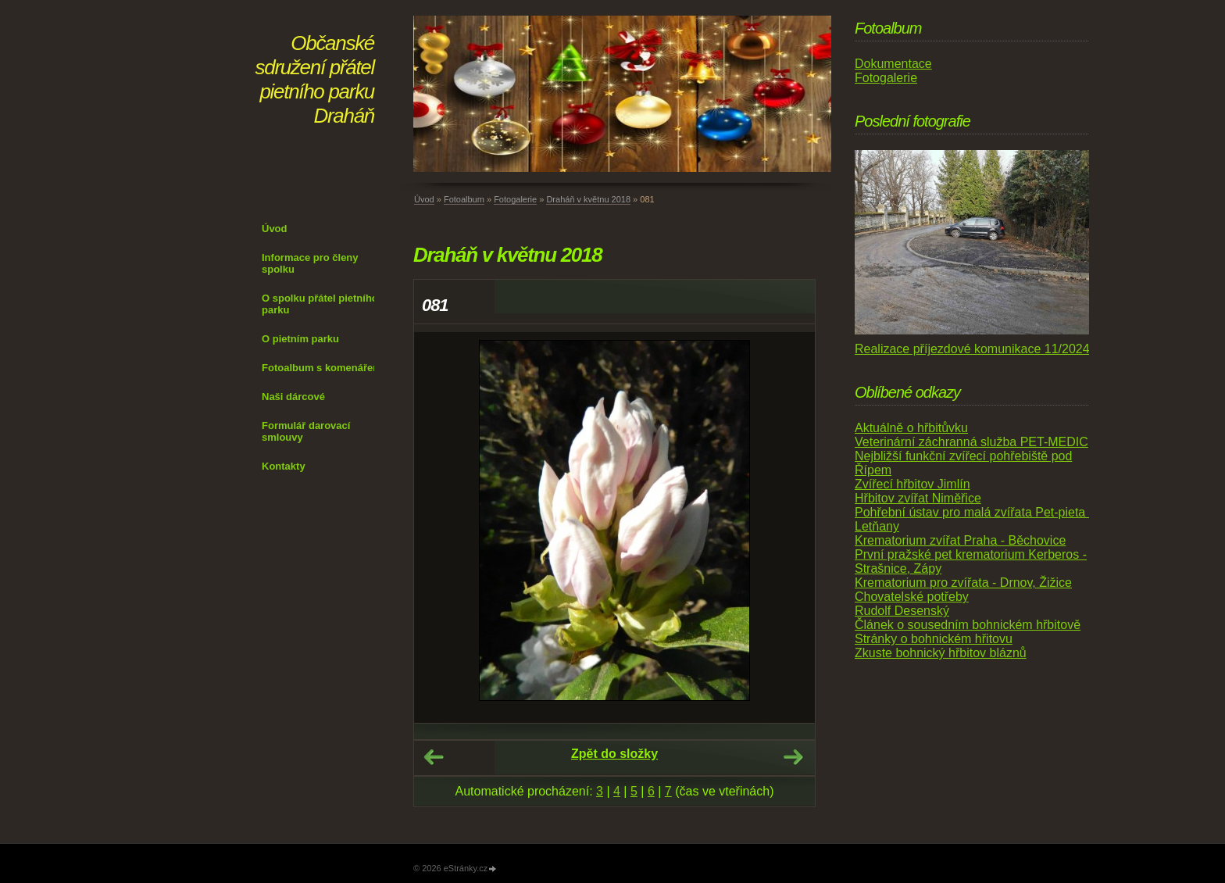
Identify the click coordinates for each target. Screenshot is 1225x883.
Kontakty (283, 466)
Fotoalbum (464, 199)
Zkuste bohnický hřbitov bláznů (941, 653)
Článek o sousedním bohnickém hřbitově (967, 624)
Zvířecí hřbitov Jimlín (912, 484)
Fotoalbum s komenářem (322, 368)
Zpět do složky (614, 753)
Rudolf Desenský (902, 610)
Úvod (275, 228)
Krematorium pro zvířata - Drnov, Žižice (963, 582)
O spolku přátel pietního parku (320, 304)
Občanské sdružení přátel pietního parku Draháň (314, 79)
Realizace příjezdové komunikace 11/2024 (972, 349)
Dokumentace (893, 63)
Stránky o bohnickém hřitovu (933, 638)
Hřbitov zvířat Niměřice (918, 498)
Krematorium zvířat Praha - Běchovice (960, 540)
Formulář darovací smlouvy (306, 431)
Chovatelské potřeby (912, 596)
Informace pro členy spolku (310, 263)
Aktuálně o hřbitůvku (911, 427)
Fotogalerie (515, 199)
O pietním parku (300, 339)
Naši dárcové (293, 396)
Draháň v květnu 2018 (588, 199)
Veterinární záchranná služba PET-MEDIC (971, 442)
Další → (793, 757)
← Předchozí (433, 757)
